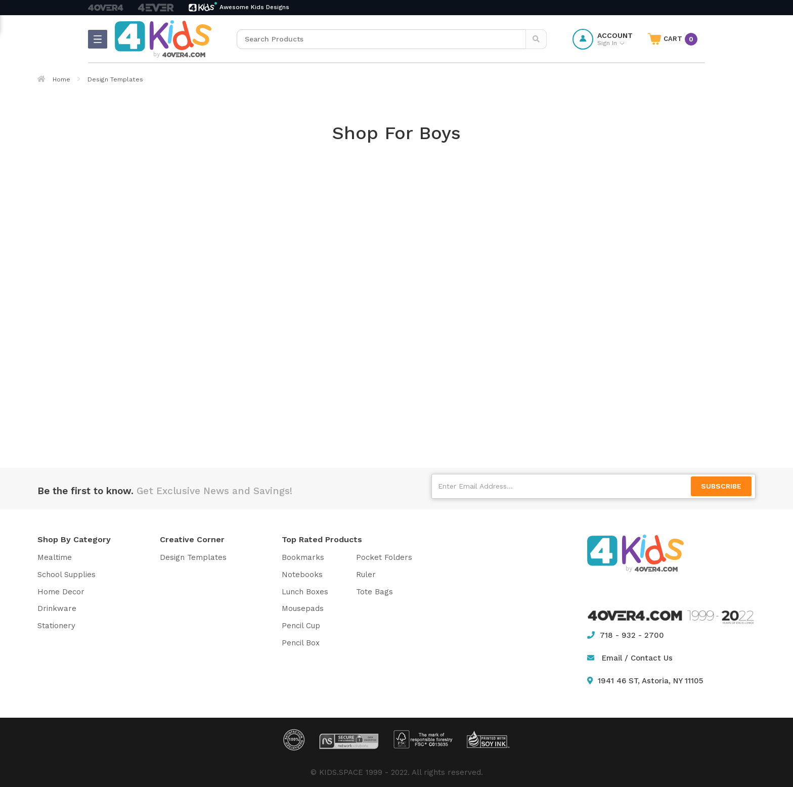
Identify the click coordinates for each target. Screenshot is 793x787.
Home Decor (60, 591)
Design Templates (193, 557)
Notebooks (302, 574)
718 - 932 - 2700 (625, 635)
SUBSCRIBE (721, 486)
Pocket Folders (384, 557)
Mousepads (303, 608)
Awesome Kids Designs (254, 7)
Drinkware (56, 608)
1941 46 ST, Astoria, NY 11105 (645, 680)
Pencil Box (301, 642)
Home (53, 79)
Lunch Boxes (305, 591)
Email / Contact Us (637, 658)
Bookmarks (303, 557)
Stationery (56, 625)
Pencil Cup (301, 625)
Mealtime (54, 557)
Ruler (366, 574)
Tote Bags (374, 591)
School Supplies (66, 574)
